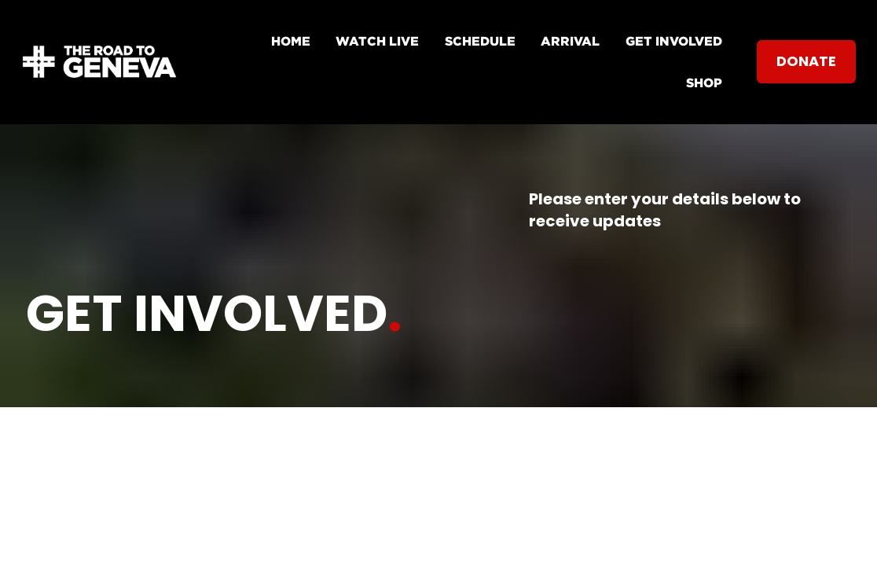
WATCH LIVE (377, 41)
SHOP (704, 82)
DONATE (806, 61)
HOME (290, 41)
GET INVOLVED (674, 41)
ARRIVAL (570, 41)
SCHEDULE (480, 41)
